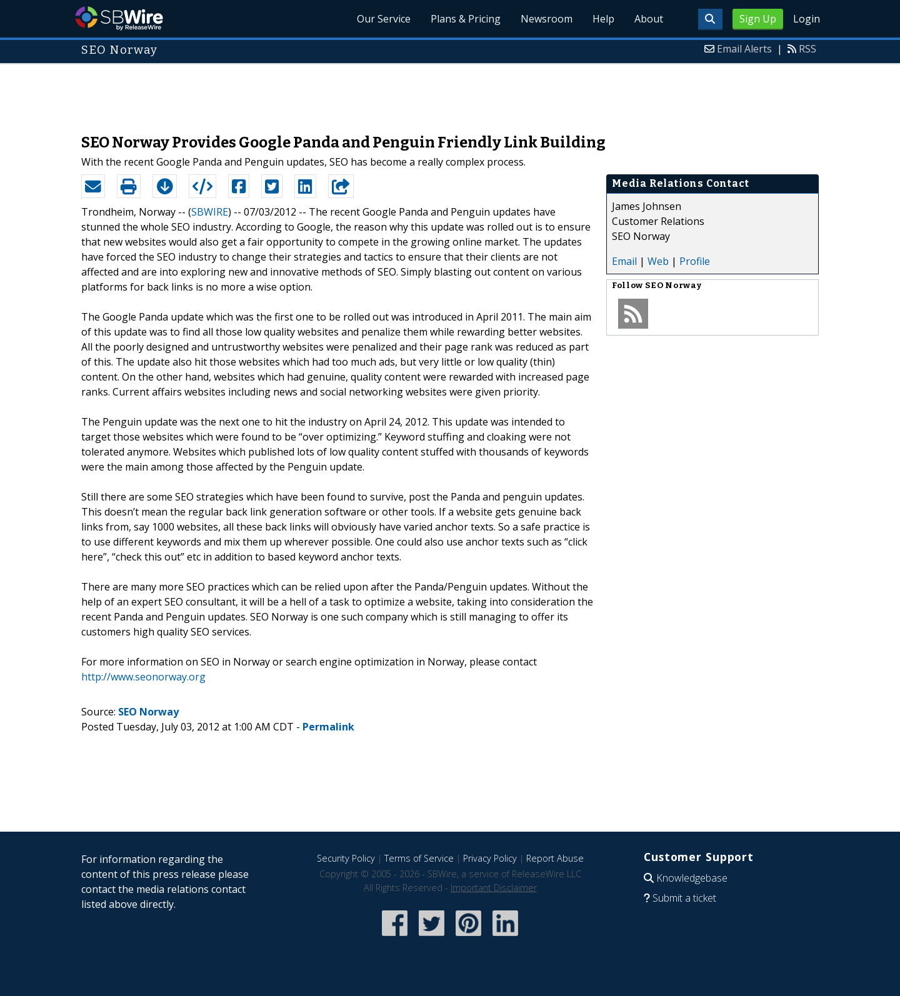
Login (806, 19)
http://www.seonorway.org (143, 677)
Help (603, 19)
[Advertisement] (450, 92)
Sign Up (757, 19)
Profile (694, 261)
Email (624, 261)
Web (658, 261)
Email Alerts (744, 49)
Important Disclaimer (494, 888)
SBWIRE (209, 212)
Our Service (384, 19)
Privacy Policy (490, 858)
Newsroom (546, 19)
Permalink (328, 727)
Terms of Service (419, 858)
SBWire (119, 18)
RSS (807, 49)
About (648, 19)
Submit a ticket (684, 898)
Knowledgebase (692, 878)
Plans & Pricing (466, 19)
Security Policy (346, 858)
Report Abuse (555, 858)
